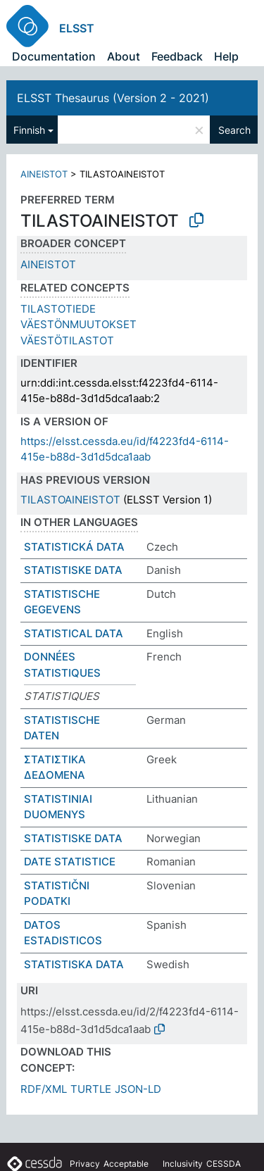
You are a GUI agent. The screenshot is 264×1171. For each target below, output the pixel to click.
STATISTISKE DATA (73, 570)
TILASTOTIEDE (58, 308)
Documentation (54, 56)
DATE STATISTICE (69, 861)
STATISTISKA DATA (74, 964)
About (123, 56)
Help (226, 56)
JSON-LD (138, 1089)
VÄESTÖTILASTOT (67, 340)
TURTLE (90, 1089)
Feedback (177, 56)
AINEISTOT (44, 174)
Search (234, 130)
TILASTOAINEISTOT (70, 499)
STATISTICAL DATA (73, 633)
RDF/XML (43, 1089)
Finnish (29, 130)
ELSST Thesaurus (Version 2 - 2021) (113, 98)
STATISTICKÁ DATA (74, 546)
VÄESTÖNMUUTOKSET (78, 324)
